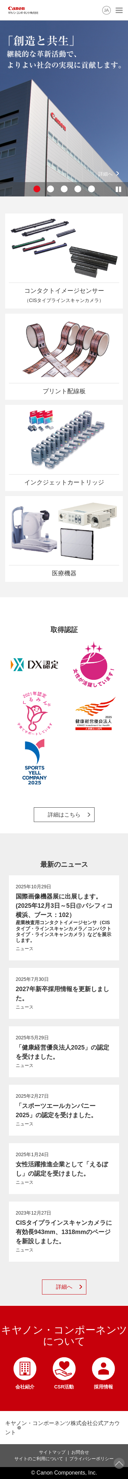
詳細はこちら (64, 815)
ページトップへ (119, 1463)
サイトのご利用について (38, 1458)
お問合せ (80, 1452)
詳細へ (105, 174)
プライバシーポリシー (91, 1458)
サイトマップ (52, 1452)
